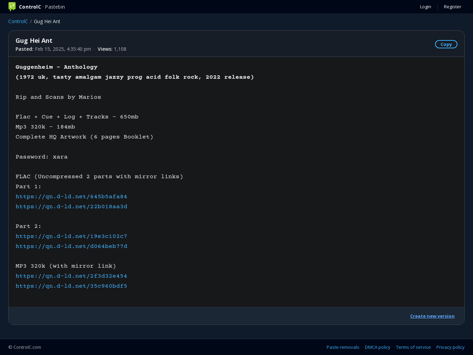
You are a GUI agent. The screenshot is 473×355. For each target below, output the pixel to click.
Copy (446, 44)
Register (452, 6)
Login (425, 6)
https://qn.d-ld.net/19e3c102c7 (71, 236)
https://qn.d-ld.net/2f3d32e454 (71, 276)
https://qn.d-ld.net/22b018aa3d (71, 206)
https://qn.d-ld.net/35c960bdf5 (71, 286)
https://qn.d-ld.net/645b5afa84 (71, 196)
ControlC (18, 21)
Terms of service (413, 347)
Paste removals (343, 347)
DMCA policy (377, 347)
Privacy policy (450, 347)
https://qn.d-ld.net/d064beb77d (71, 246)
